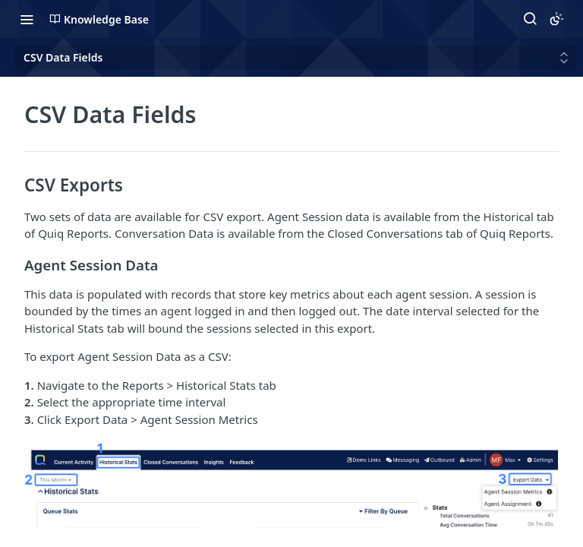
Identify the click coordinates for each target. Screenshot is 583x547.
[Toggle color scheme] (556, 19)
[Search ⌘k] (529, 19)
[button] (291, 492)
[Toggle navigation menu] (26, 19)
